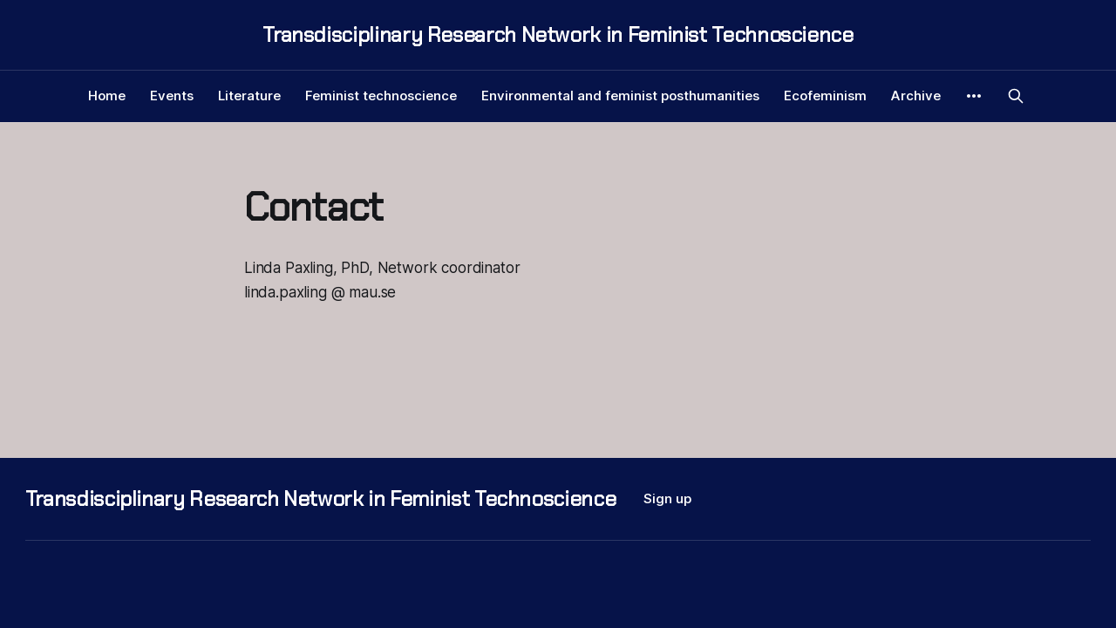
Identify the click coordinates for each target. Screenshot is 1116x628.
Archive (916, 95)
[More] (974, 96)
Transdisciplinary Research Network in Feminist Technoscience (557, 34)
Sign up (667, 498)
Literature (249, 95)
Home (107, 95)
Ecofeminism (825, 95)
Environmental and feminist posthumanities (620, 95)
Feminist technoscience (381, 95)
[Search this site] (1016, 96)
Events (172, 95)
